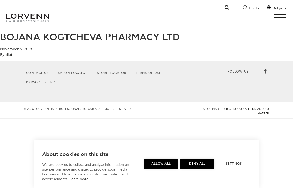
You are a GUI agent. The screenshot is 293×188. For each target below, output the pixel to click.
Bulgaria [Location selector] (280, 8)
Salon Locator (73, 73)
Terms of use (148, 73)
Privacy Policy (41, 82)
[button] (281, 17)
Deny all (197, 164)
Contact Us (37, 73)
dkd (8, 54)
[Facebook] (265, 72)
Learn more (78, 179)
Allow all (161, 164)
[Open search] (227, 7)
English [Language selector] (255, 8)
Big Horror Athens (241, 109)
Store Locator (111, 73)
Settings (234, 164)
